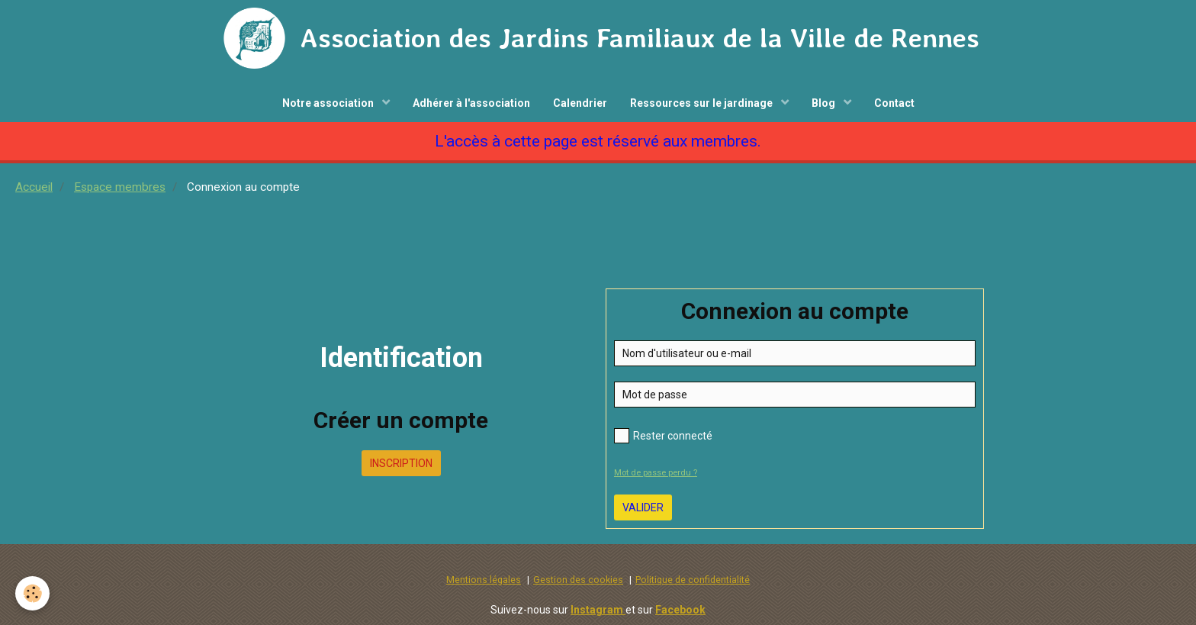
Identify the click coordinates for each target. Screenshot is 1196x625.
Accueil (34, 187)
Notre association (329, 103)
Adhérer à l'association (471, 103)
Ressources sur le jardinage (702, 103)
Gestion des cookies (578, 579)
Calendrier (580, 103)
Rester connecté (663, 435)
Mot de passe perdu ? (655, 473)
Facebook (680, 610)
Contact (894, 103)
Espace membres (120, 187)
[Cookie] (32, 593)
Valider (643, 507)
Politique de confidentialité (692, 579)
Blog (825, 103)
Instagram (598, 610)
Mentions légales (483, 579)
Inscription (401, 463)
